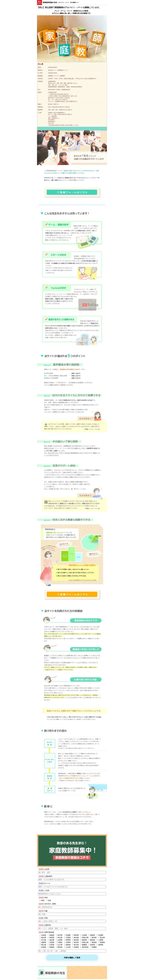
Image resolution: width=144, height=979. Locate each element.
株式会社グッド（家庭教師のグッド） (58, 70)
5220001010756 (52, 73)
